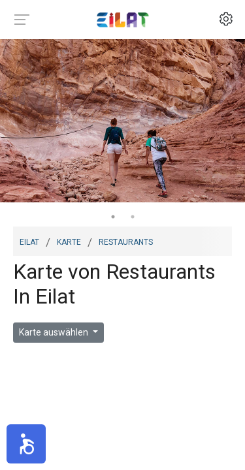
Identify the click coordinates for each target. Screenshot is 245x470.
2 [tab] (132, 216)
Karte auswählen (54, 332)
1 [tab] (113, 216)
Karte (69, 240)
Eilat (29, 240)
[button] (26, 443)
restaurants (126, 240)
